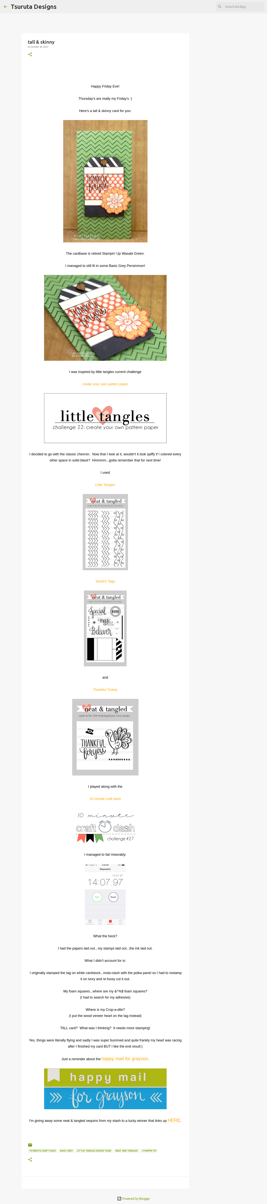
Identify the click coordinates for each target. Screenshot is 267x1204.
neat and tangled (126, 1150)
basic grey (66, 1150)
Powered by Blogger (133, 1198)
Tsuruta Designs (34, 6)
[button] (30, 54)
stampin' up (149, 1150)
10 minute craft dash (42, 1150)
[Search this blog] (244, 6)
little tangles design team (94, 1150)
